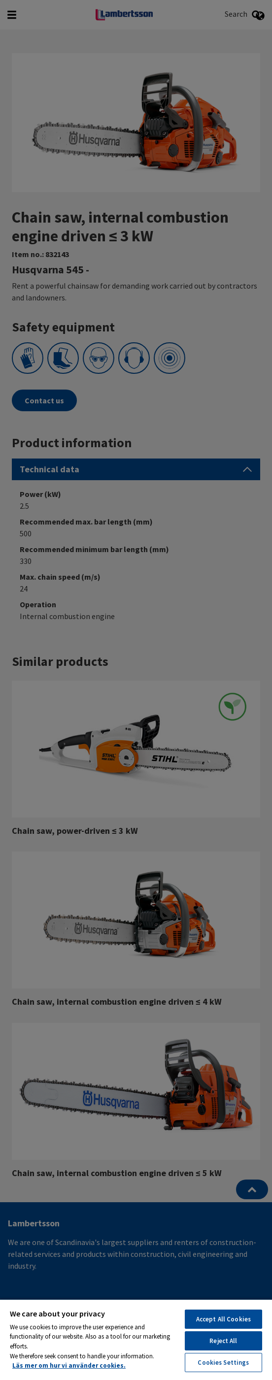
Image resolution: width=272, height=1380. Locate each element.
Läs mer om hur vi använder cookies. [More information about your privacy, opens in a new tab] (69, 1365)
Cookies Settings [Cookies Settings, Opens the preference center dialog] (223, 1362)
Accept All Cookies (223, 1319)
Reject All (223, 1341)
